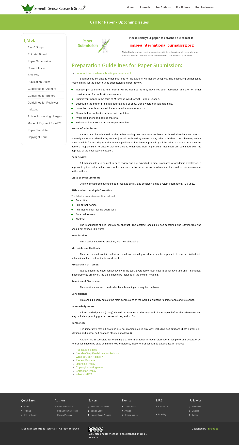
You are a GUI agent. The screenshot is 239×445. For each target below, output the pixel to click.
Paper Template (38, 130)
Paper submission (65, 406)
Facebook (196, 406)
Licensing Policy (85, 363)
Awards (128, 411)
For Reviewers (204, 7)
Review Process (85, 360)
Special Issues (131, 415)
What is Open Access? (89, 356)
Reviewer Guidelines (100, 406)
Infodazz (213, 428)
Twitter (195, 415)
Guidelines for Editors (41, 95)
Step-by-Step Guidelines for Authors (97, 353)
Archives (33, 75)
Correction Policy (86, 371)
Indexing (33, 109)
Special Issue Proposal (101, 415)
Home (130, 7)
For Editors (183, 7)
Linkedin (196, 411)
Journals (145, 7)
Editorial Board (37, 54)
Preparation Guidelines (67, 411)
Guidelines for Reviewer (43, 102)
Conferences (130, 406)
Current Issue (36, 68)
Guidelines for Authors (42, 88)
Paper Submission (39, 61)
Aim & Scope (36, 47)
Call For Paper (30, 415)
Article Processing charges (45, 116)
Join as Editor (97, 411)
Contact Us (163, 406)
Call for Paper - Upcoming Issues (119, 22)
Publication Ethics (39, 82)
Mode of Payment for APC (44, 123)
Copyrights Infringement (90, 367)
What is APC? (84, 374)
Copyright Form (37, 137)
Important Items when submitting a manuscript (103, 73)
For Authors (163, 7)
